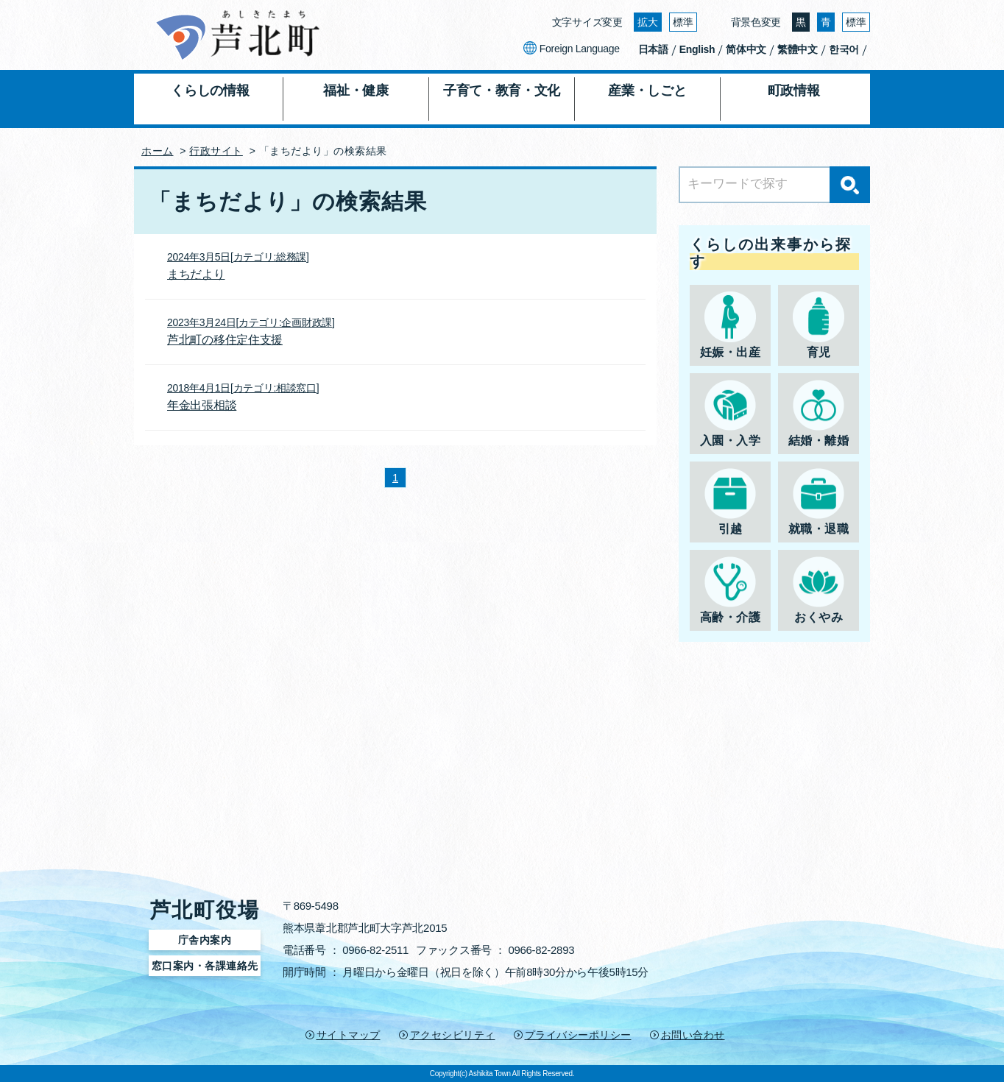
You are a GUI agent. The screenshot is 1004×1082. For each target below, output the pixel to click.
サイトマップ (349, 1035)
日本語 (653, 49)
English (697, 49)
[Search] (774, 184)
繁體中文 (797, 49)
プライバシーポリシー (578, 1035)
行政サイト (216, 151)
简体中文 (746, 49)
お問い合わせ (693, 1035)
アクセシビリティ (452, 1035)
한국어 (844, 49)
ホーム (157, 151)
